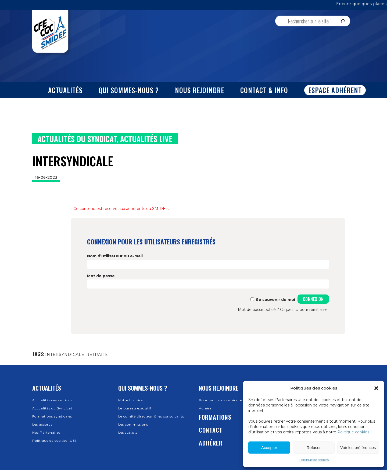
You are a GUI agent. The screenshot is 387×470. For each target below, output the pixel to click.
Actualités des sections (52, 400)
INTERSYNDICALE (64, 354)
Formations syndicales (52, 416)
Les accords (42, 424)
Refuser (314, 447)
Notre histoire (130, 400)
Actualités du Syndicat (77, 138)
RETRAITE (97, 354)
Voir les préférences (358, 447)
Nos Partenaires (46, 432)
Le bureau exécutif (134, 408)
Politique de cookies (314, 460)
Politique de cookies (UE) (54, 441)
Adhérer (206, 408)
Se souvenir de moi (275, 299)
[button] (376, 388)
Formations (215, 417)
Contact (211, 430)
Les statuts (128, 432)
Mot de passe (101, 275)
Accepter (269, 447)
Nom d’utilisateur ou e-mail (115, 256)
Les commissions (133, 424)
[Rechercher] (342, 21)
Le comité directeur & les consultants (151, 416)
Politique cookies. (353, 432)
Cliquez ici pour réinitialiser (304, 309)
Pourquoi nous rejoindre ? (222, 400)
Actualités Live (146, 138)
